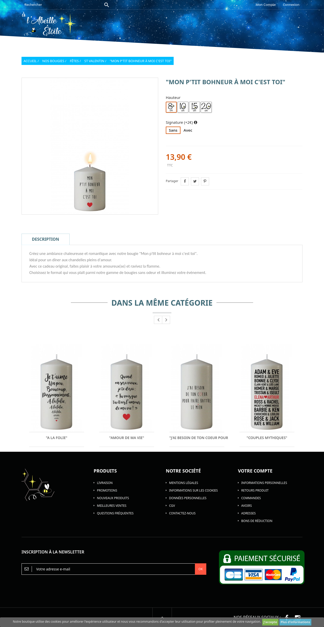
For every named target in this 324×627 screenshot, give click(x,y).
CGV (172, 505)
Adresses (248, 513)
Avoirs (246, 505)
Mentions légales (183, 483)
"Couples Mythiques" (267, 438)
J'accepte (270, 622)
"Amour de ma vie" (126, 438)
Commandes (251, 498)
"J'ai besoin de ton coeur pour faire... (196, 438)
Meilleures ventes (111, 505)
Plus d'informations (295, 622)
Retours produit (255, 490)
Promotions (107, 490)
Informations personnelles (264, 483)
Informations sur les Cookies (193, 490)
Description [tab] (45, 239)
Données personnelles (188, 498)
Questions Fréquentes (115, 513)
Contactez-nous (182, 513)
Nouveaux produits (113, 498)
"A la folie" (56, 438)
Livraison (105, 483)
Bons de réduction (256, 521)
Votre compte (255, 470)
